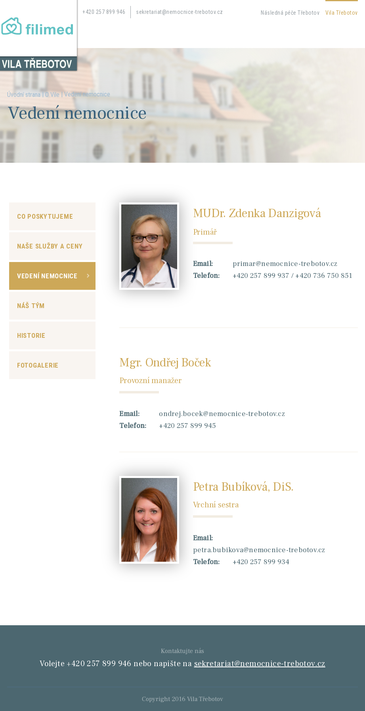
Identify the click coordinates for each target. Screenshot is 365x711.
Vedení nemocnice (47, 276)
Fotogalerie (38, 365)
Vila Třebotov (341, 13)
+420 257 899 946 (103, 12)
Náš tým (31, 306)
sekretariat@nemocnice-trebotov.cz (179, 12)
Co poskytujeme (45, 216)
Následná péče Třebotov (290, 13)
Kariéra (110, 34)
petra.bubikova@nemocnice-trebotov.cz (259, 550)
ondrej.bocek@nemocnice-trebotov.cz (222, 413)
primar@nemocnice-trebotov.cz (285, 263)
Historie (31, 335)
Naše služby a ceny (50, 246)
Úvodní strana (23, 94)
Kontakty (141, 34)
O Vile (52, 94)
